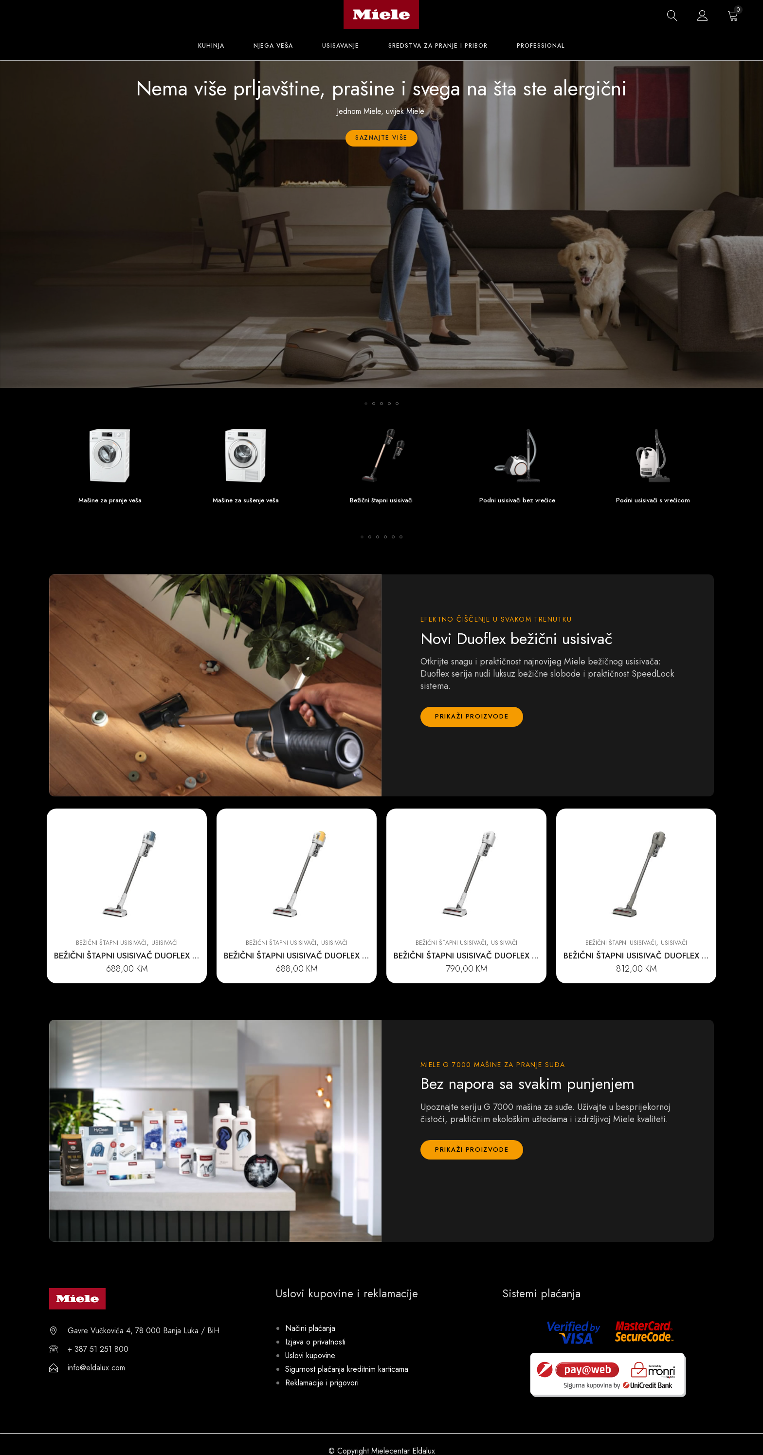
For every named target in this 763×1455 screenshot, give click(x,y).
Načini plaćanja (310, 1328)
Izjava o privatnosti (315, 1341)
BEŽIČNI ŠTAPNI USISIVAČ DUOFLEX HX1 (130, 955)
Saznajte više (381, 137)
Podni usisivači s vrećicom (653, 500)
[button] (365, 403)
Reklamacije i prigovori (322, 1382)
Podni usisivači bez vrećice (517, 500)
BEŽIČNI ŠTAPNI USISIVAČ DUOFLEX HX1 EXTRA (484, 955)
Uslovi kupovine (310, 1355)
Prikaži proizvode (472, 716)
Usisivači (164, 943)
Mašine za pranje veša (110, 500)
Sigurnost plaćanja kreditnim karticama (346, 1369)
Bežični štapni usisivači (381, 500)
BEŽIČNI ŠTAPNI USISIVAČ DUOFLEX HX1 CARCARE (659, 955)
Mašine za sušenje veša (246, 500)
